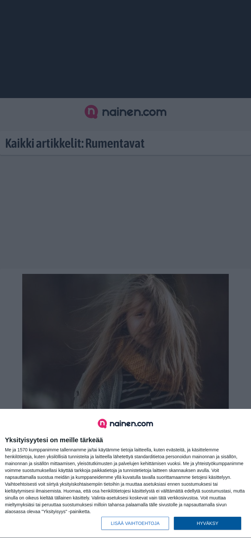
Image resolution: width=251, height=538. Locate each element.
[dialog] (125, 473)
